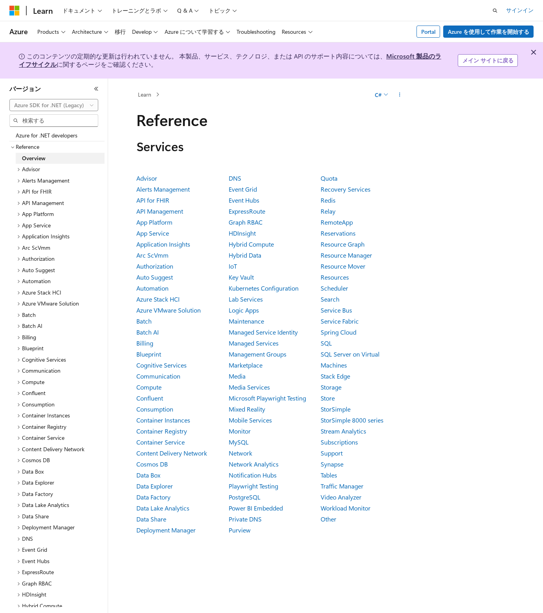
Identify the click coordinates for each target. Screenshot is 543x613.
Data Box (148, 475)
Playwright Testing (253, 486)
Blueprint (148, 354)
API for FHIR (152, 200)
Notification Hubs (253, 475)
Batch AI (147, 332)
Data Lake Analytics (162, 508)
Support (332, 453)
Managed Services (254, 343)
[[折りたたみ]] (96, 89)
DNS (235, 178)
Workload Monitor (346, 508)
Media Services (249, 387)
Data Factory (153, 497)
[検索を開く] (495, 11)
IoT (233, 266)
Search (330, 299)
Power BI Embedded (256, 508)
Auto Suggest (154, 277)
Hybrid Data (245, 255)
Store (328, 398)
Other (328, 519)
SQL (326, 343)
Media (237, 376)
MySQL (239, 442)
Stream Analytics (343, 431)
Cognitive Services (161, 365)
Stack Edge (335, 376)
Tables (329, 475)
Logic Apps (244, 310)
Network (240, 453)
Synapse (332, 464)
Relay (328, 211)
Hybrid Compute (251, 244)
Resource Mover (343, 266)
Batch (144, 321)
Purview (240, 530)
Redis (328, 200)
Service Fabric (340, 321)
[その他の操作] (400, 94)
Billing (144, 343)
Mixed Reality (247, 409)
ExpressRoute (247, 211)
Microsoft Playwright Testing (267, 398)
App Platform (154, 222)
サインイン (520, 10)
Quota (329, 178)
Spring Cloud (338, 332)
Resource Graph (343, 244)
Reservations (338, 233)
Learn (144, 94)
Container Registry (161, 431)
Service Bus (336, 310)
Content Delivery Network (171, 453)
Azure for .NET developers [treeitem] (46, 135)
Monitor (240, 431)
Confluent (149, 398)
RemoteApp (337, 222)
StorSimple (335, 409)
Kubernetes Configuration (264, 288)
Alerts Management (163, 189)
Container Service (160, 442)
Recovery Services (346, 189)
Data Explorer (154, 486)
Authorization (154, 266)
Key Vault (241, 277)
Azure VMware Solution (168, 310)
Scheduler (334, 288)
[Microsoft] (14, 10)
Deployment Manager (166, 530)
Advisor (146, 178)
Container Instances (163, 420)
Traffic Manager (342, 486)
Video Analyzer (341, 497)
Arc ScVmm (152, 255)
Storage (331, 387)
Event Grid (243, 189)
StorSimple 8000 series (352, 420)
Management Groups (257, 354)
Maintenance (246, 321)
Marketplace (245, 365)
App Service (152, 233)
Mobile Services (250, 420)
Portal (428, 31)
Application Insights (163, 244)
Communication (158, 376)
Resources (335, 277)
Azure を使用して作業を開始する (488, 31)
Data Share (151, 519)
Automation (152, 288)
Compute (148, 387)
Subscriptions (339, 442)
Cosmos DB (152, 464)
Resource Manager (346, 255)
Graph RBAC (245, 222)
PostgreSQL (244, 497)
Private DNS (245, 519)
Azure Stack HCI (158, 299)
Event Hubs (244, 200)
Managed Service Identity (263, 332)
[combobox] (53, 105)
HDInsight (242, 233)
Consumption (154, 409)
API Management (159, 211)
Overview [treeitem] (34, 158)
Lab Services (246, 299)
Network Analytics (254, 464)
